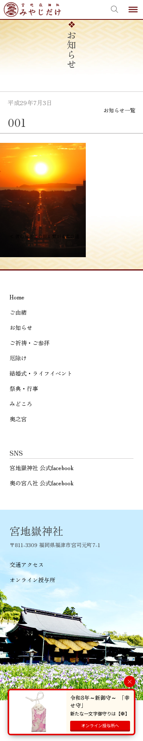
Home (17, 297)
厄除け (18, 358)
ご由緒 (18, 312)
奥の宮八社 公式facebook (42, 483)
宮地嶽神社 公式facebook (42, 468)
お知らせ (21, 327)
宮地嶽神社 (32, 9)
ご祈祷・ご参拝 (30, 343)
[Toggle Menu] (133, 9)
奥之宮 (18, 419)
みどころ (21, 404)
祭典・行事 (24, 388)
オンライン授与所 (32, 580)
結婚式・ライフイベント (41, 373)
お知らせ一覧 (119, 110)
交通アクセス (27, 564)
